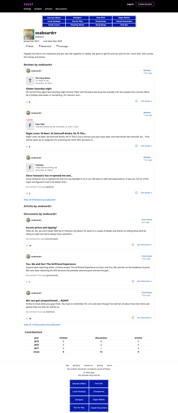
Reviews (147, 70)
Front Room (147, 219)
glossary (76, 365)
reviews (38, 8)
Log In (130, 4)
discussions (61, 8)
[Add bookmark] (136, 101)
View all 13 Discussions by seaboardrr (42, 324)
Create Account (145, 4)
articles (48, 8)
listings (27, 8)
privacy (100, 365)
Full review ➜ (146, 101)
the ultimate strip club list (89, 375)
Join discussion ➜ (144, 244)
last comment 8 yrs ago (42, 239)
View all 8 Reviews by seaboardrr (40, 199)
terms (109, 365)
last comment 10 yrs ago (40, 187)
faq (67, 365)
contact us (88, 365)
